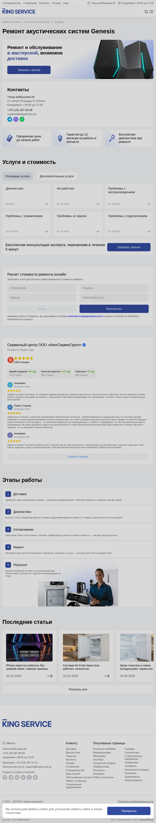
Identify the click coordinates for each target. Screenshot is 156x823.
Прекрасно (128, 811)
